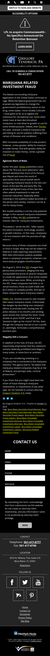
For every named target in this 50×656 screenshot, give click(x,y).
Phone (8, 473)
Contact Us (25, 610)
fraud (12, 154)
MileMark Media (36, 641)
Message (9, 484)
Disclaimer (25, 614)
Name (8, 451)
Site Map (25, 621)
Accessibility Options (25, 13)
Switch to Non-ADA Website (25, 7)
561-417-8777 (25, 74)
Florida (42, 126)
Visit (29, 2)
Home (9, 2)
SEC (24, 217)
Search (35, 2)
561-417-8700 (27, 545)
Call (15, 2)
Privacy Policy (25, 617)
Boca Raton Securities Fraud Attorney (24, 409)
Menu (41, 2)
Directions (25, 565)
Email (22, 2)
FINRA (6, 298)
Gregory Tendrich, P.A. (14, 393)
